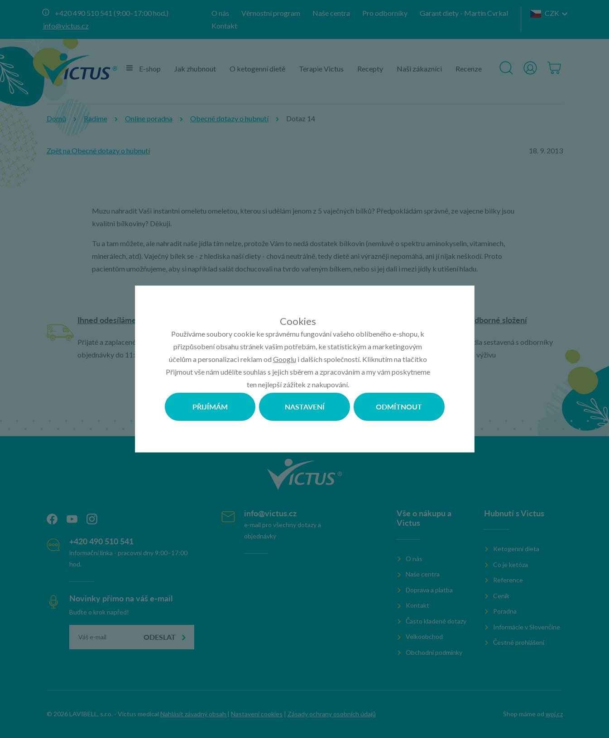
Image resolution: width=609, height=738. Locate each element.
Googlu (284, 359)
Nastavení (305, 406)
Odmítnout (399, 406)
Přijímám (210, 406)
